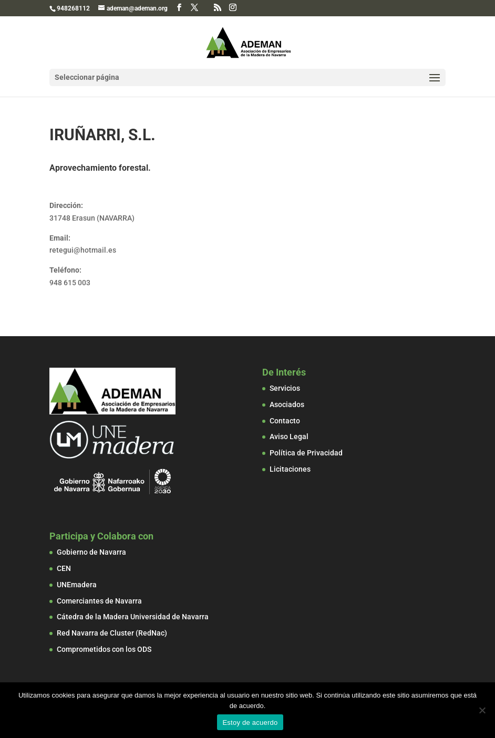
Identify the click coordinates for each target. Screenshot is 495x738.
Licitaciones (290, 469)
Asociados (287, 404)
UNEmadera (77, 584)
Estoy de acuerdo (249, 722)
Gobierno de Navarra (91, 552)
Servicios (285, 388)
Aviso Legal (289, 436)
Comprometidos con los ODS (104, 649)
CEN (64, 568)
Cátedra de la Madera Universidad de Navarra (133, 616)
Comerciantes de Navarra (99, 601)
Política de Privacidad (306, 453)
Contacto (285, 421)
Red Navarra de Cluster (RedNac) (112, 633)
